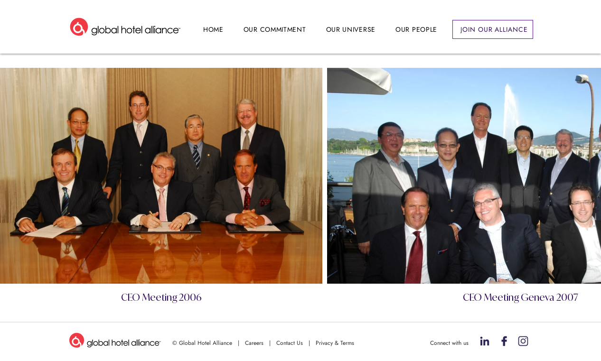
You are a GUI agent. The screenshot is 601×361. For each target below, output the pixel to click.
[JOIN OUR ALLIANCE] (492, 29)
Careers (254, 343)
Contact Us (289, 343)
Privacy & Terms (335, 343)
